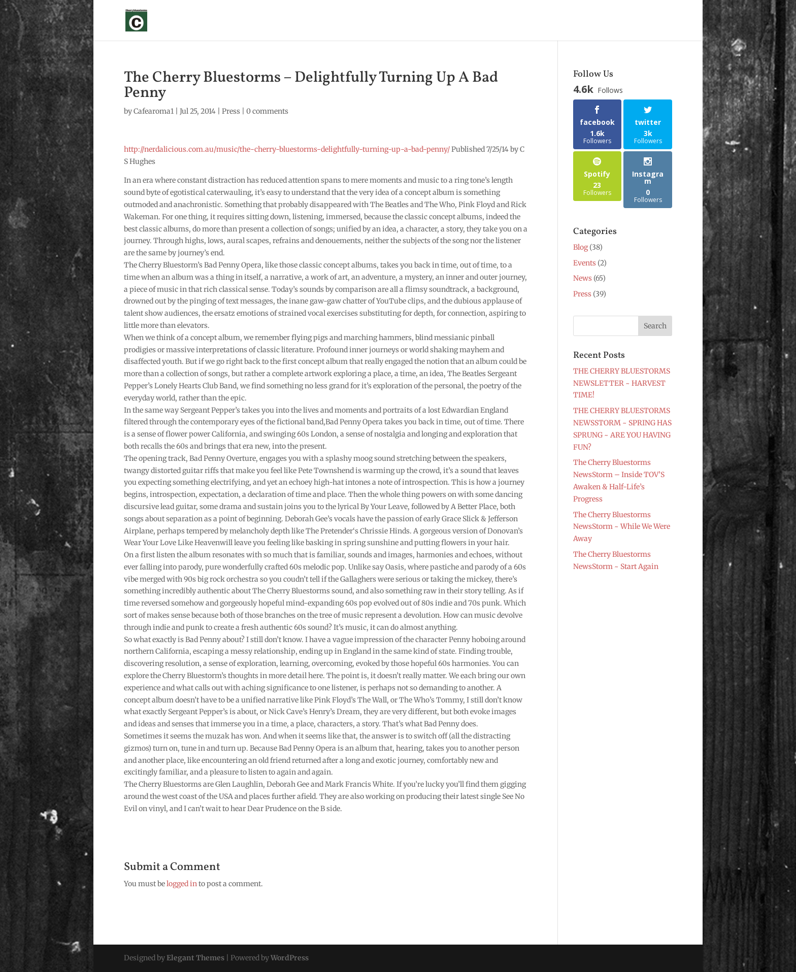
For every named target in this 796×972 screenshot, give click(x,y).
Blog (603, 21)
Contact (638, 21)
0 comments (267, 111)
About (283, 21)
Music (562, 21)
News (414, 21)
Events (584, 262)
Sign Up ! (244, 21)
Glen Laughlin (332, 21)
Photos (481, 21)
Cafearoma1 (154, 111)
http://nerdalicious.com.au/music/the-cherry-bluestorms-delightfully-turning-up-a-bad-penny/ (287, 149)
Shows (381, 21)
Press (446, 21)
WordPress (290, 957)
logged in (182, 883)
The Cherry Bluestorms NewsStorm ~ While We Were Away (621, 527)
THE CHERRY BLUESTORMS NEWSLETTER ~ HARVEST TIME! (621, 383)
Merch (517, 21)
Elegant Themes (195, 957)
